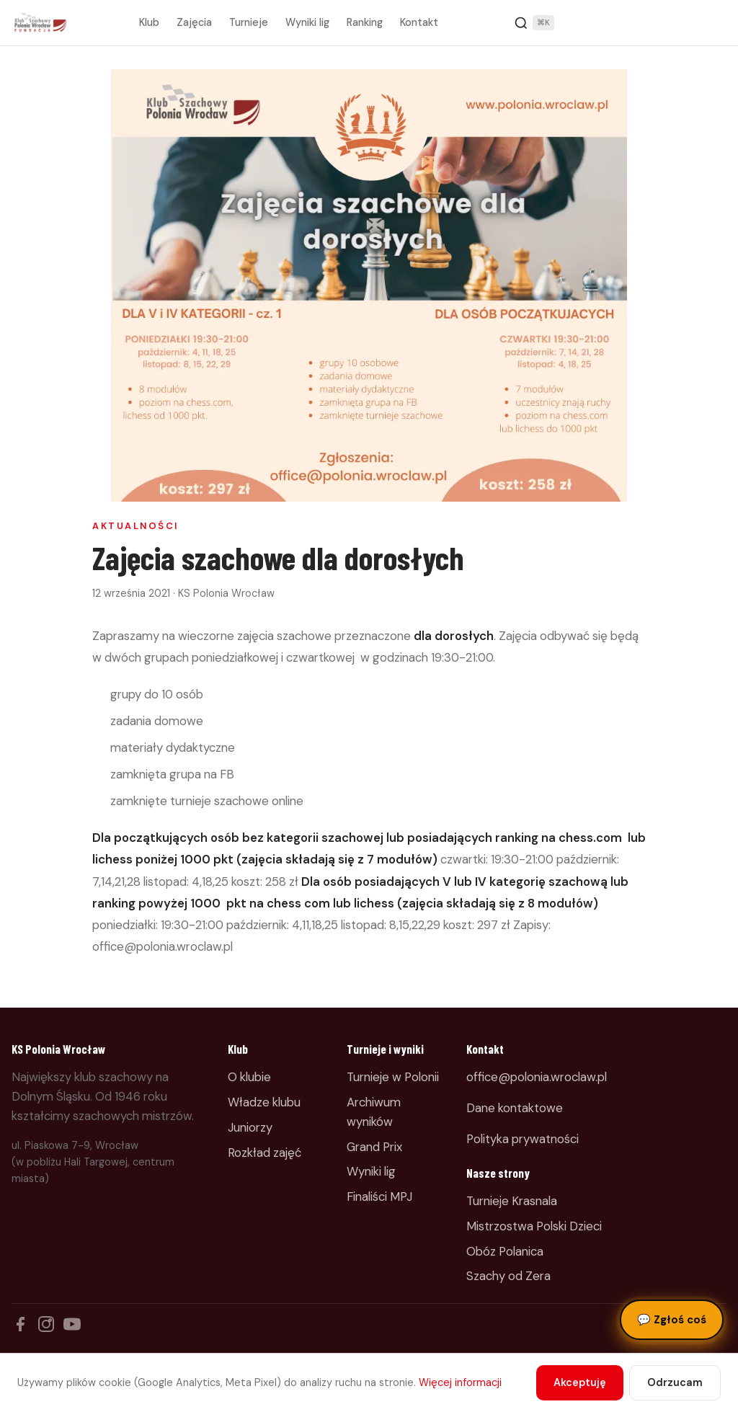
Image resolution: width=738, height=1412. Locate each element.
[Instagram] (46, 1324)
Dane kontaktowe (514, 1108)
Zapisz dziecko (678, 23)
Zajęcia (194, 22)
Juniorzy (250, 1127)
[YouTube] (72, 1324)
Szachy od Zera (508, 1276)
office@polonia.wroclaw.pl (536, 1077)
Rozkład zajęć (264, 1152)
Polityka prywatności (522, 1139)
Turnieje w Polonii (393, 1077)
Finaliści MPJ (379, 1196)
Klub (149, 22)
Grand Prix (374, 1147)
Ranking (365, 22)
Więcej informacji (460, 1382)
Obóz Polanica (504, 1251)
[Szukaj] (534, 23)
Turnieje (248, 22)
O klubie (249, 1077)
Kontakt (419, 22)
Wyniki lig (307, 22)
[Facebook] (20, 1324)
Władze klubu (264, 1102)
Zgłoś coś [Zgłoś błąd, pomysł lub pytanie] (671, 1320)
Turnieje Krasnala (511, 1201)
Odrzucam (675, 1382)
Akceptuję (580, 1382)
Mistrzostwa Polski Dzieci (534, 1226)
